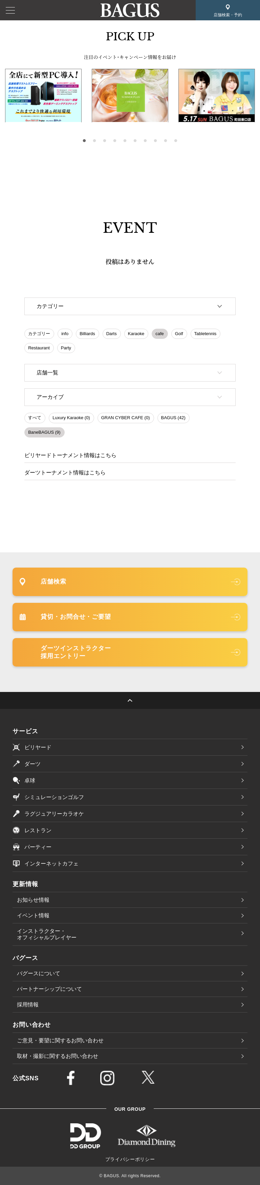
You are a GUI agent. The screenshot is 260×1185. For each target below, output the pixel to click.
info (64, 333)
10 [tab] (175, 141)
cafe (159, 333)
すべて (34, 417)
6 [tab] (135, 141)
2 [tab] (94, 141)
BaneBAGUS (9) (44, 432)
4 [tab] (114, 141)
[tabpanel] (130, 96)
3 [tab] (104, 141)
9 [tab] (165, 141)
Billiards (87, 333)
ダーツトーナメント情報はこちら (65, 472)
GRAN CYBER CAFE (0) (125, 417)
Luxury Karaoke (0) (71, 417)
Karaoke (136, 333)
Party (66, 347)
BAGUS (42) (173, 417)
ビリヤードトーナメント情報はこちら (70, 455)
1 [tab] (84, 141)
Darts (111, 333)
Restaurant (39, 347)
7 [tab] (145, 141)
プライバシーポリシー (130, 1159)
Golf (179, 333)
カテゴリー (39, 333)
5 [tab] (125, 141)
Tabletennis (205, 333)
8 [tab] (155, 141)
